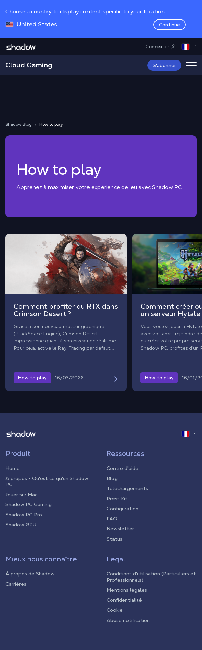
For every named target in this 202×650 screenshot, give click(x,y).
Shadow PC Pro (23, 515)
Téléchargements (127, 488)
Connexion (160, 46)
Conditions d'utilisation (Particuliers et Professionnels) (151, 577)
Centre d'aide (122, 468)
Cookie (115, 610)
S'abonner (164, 65)
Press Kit (117, 499)
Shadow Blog (18, 124)
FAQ (112, 519)
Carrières (15, 584)
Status (114, 539)
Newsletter (120, 529)
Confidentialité (124, 600)
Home (12, 468)
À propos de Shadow (30, 574)
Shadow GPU (20, 525)
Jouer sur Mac (21, 494)
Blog (112, 478)
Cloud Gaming (28, 64)
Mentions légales (127, 590)
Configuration (122, 508)
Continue (169, 25)
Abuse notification (128, 620)
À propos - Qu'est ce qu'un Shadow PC (47, 481)
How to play (51, 124)
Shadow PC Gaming (28, 504)
